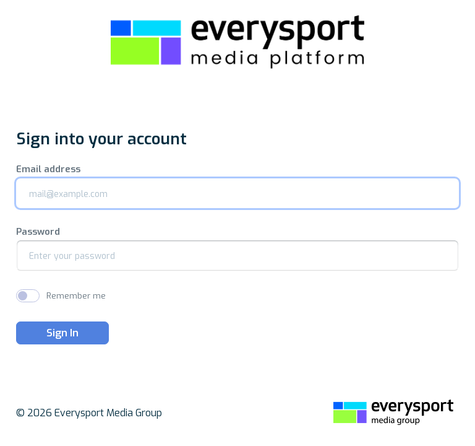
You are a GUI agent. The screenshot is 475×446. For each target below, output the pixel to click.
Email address (48, 169)
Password (38, 232)
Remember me (76, 296)
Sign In (62, 332)
